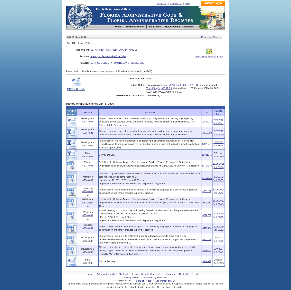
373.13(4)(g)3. (175, 85)
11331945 (207, 155)
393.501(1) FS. (190, 85)
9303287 (206, 191)
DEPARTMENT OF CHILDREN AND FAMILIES (113, 50)
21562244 (207, 121)
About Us (161, 3)
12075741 (207, 144)
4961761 (206, 239)
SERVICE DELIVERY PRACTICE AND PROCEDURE (117, 63)
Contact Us (175, 3)
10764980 (207, 165)
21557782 (207, 133)
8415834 (206, 228)
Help (187, 3)
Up (209, 37)
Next (215, 37)
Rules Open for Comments (148, 274)
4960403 (206, 250)
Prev (204, 37)
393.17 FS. (166, 88)
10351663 (207, 178)
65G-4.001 (87, 121)
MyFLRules (124, 274)
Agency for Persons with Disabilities (108, 56)
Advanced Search (106, 274)
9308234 (206, 202)
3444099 (206, 261)
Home (80, 16)
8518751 (206, 215)
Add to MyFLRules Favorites (209, 55)
